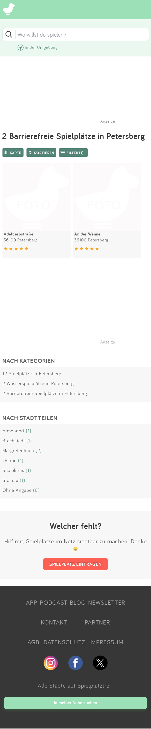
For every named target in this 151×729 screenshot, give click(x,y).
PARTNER (97, 622)
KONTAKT (54, 622)
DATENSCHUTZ (64, 642)
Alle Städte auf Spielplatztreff (75, 685)
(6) (36, 490)
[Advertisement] (78, 307)
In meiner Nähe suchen (75, 703)
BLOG (78, 602)
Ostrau (9, 460)
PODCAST (53, 602)
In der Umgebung (41, 47)
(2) (39, 450)
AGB (33, 642)
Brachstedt (13, 440)
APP (31, 602)
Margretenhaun (18, 450)
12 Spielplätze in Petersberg (31, 373)
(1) (28, 431)
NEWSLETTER (106, 602)
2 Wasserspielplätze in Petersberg (38, 383)
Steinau (10, 480)
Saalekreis (13, 470)
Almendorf (13, 431)
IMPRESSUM (106, 642)
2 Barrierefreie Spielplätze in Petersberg (44, 393)
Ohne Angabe (17, 490)
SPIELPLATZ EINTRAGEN (75, 564)
